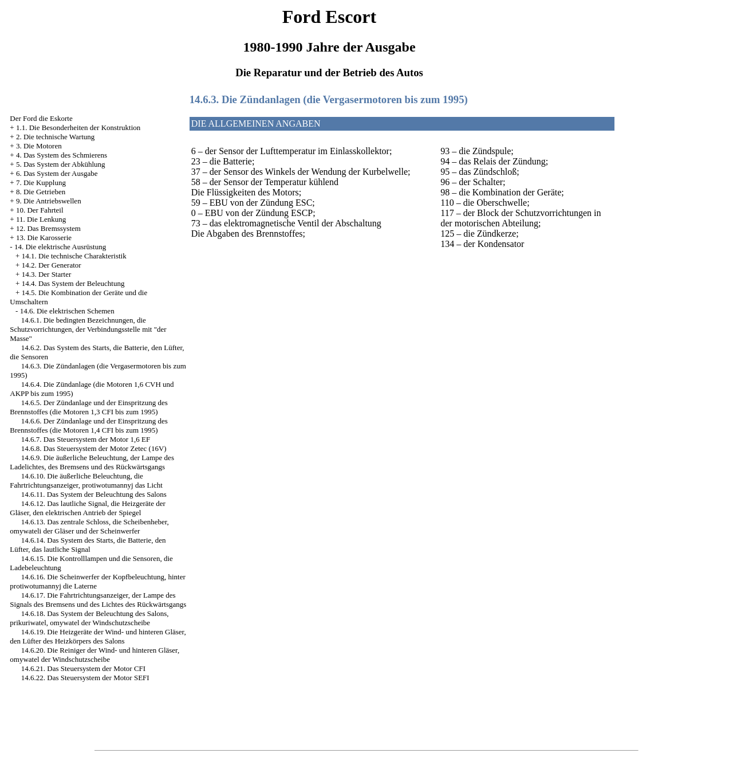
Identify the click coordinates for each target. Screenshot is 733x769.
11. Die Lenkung (41, 219)
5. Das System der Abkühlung (60, 164)
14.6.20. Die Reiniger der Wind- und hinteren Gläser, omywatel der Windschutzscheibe (94, 655)
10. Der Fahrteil (40, 210)
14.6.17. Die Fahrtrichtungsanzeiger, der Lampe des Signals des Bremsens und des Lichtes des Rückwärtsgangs (98, 600)
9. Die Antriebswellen (48, 201)
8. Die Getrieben (40, 191)
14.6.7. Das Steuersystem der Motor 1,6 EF (85, 439)
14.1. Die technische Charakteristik (74, 256)
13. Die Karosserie (44, 237)
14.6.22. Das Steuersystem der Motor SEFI (85, 677)
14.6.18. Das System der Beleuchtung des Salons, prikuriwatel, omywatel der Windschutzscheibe (89, 618)
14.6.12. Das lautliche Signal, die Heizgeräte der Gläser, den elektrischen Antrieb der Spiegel (87, 508)
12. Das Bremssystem (48, 228)
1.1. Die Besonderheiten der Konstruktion (78, 127)
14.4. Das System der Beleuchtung (73, 283)
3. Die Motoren (39, 146)
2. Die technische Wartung (55, 136)
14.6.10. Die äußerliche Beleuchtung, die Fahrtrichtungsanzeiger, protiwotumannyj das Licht (86, 480)
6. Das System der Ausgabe (57, 173)
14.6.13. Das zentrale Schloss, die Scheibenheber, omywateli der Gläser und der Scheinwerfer (89, 526)
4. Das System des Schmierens (61, 155)
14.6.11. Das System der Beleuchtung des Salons (94, 494)
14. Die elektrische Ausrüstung (60, 246)
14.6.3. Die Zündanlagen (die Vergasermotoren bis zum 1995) (329, 99)
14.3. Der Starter (47, 274)
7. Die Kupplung (41, 182)
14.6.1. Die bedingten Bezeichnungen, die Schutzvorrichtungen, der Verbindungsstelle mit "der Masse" (88, 329)
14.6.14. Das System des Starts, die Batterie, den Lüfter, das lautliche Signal (87, 545)
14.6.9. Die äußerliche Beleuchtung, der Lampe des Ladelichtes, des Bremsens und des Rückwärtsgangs (92, 462)
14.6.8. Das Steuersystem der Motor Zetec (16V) (94, 448)
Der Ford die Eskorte (41, 118)
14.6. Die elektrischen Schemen (67, 311)
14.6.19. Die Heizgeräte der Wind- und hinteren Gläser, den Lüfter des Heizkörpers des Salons (98, 636)
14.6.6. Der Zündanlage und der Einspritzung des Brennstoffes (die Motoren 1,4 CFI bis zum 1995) (88, 425)
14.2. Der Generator (51, 265)
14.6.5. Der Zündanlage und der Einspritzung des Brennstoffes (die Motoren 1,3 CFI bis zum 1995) (88, 407)
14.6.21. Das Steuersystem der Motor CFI (83, 668)
